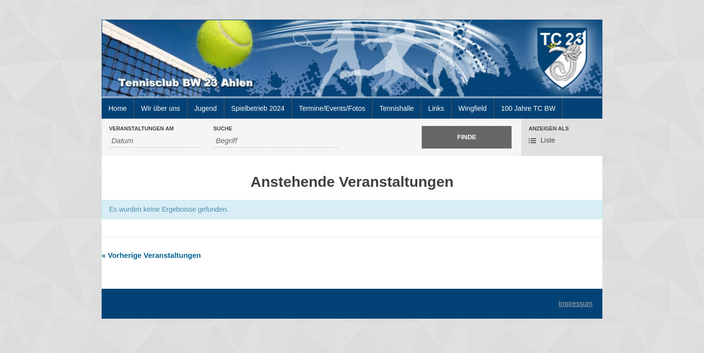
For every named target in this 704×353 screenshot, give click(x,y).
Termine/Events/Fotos (332, 108)
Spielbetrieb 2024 (258, 108)
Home (117, 108)
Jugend (205, 108)
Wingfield (473, 108)
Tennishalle (396, 108)
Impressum (576, 303)
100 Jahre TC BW (528, 108)
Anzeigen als (549, 128)
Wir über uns (160, 108)
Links (436, 108)
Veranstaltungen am (141, 128)
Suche (222, 128)
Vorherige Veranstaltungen (151, 255)
